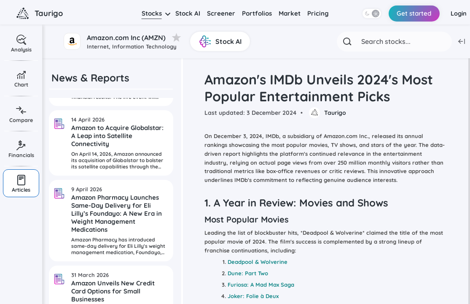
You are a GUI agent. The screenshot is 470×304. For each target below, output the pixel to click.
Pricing (318, 13)
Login (458, 13)
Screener (221, 13)
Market (290, 13)
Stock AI (187, 13)
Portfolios (257, 13)
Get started (412, 13)
